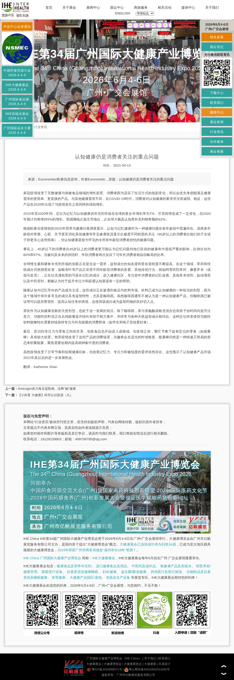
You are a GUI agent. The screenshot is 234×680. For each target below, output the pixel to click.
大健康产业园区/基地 (85, 577)
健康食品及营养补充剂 (74, 566)
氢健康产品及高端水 (175, 566)
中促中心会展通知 (17, 26)
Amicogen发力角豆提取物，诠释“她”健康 (47, 388)
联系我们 (164, 658)
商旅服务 (141, 7)
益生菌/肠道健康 (133, 572)
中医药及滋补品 (144, 566)
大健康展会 (93, 664)
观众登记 (217, 47)
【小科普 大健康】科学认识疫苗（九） (45, 395)
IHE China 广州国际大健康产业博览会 (52, 558)
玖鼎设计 (164, 664)
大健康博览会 (113, 664)
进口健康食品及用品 (111, 566)
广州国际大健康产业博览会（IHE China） (114, 658)
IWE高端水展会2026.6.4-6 (17, 116)
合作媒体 (217, 141)
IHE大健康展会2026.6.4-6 (17, 87)
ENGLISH (122, 13)
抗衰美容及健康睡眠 (82, 572)
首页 (48, 7)
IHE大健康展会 (103, 558)
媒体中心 (188, 7)
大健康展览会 (133, 664)
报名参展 (217, 37)
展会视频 (217, 151)
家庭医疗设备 (52, 572)
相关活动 (164, 7)
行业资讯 (40, 127)
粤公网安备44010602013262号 (147, 669)
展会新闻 (217, 122)
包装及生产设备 (118, 577)
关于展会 (69, 7)
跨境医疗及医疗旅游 (166, 572)
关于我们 (212, 7)
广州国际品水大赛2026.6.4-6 (17, 130)
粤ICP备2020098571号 (104, 669)
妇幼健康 (110, 572)
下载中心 (217, 93)
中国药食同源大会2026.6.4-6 (17, 73)
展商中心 (93, 7)
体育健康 (58, 577)
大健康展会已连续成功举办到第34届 (148, 544)
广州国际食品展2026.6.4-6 (17, 101)
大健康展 (150, 664)
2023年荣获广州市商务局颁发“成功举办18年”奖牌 (95, 550)
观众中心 (117, 7)
